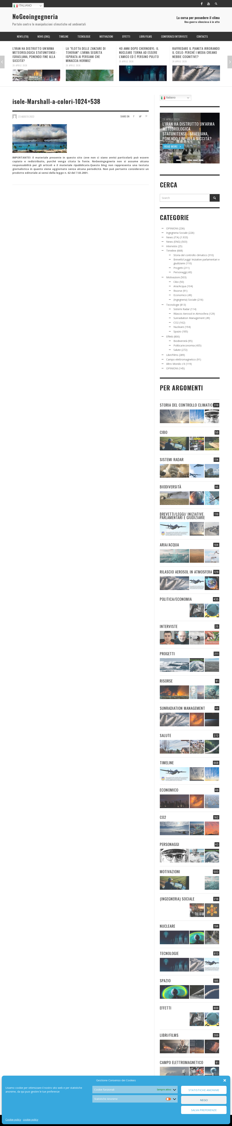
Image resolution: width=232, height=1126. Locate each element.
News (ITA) (172, 237)
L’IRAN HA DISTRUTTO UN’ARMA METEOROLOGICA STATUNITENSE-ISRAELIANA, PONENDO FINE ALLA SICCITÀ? (35, 54)
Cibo (176, 282)
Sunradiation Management (189, 318)
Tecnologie (172, 304)
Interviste (171, 246)
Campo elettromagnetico (181, 359)
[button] (225, 1080)
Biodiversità (180, 341)
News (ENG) (173, 241)
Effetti (169, 336)
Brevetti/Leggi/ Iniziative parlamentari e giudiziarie (182, 515)
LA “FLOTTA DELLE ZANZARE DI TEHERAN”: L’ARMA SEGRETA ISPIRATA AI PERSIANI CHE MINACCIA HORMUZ (86, 54)
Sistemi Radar (181, 309)
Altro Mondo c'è (175, 364)
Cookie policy (13, 1119)
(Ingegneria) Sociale (185, 299)
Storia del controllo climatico (190, 255)
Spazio (177, 331)
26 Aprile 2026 (20, 65)
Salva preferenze (204, 1110)
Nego (204, 1100)
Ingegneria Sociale (177, 232)
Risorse (177, 290)
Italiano (22, 6)
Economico (180, 295)
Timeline (171, 250)
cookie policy (30, 1119)
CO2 (176, 322)
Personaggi (180, 272)
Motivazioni (173, 277)
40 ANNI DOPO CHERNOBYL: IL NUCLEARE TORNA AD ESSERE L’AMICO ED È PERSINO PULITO (139, 52)
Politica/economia (184, 345)
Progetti (178, 268)
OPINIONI (172, 228)
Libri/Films (172, 355)
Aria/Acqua (179, 286)
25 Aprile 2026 (126, 61)
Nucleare (178, 327)
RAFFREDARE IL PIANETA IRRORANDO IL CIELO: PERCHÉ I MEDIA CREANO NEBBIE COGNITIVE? (196, 52)
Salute (177, 350)
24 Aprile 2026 (179, 61)
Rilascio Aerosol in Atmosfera (190, 313)
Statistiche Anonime (204, 1090)
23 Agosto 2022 (26, 116)
